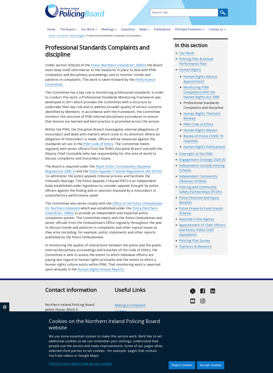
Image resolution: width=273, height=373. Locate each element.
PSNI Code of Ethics (98, 144)
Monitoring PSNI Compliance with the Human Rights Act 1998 (201, 92)
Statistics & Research (195, 246)
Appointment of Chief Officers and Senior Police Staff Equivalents (202, 230)
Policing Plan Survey (194, 240)
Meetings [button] (109, 29)
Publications (162, 29)
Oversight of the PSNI (196, 153)
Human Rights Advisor (200, 130)
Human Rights (77, 35)
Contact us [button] (217, 29)
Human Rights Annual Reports (101, 269)
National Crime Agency (196, 219)
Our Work (62, 35)
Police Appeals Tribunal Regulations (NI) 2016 (125, 171)
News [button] (144, 29)
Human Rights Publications (204, 147)
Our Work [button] (89, 29)
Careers (121, 311)
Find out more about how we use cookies (80, 363)
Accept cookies (210, 365)
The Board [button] (68, 29)
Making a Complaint (130, 305)
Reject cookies (181, 365)
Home (51, 29)
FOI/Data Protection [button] (189, 29)
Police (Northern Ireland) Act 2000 (118, 65)
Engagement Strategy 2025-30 (202, 159)
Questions (128, 29)
